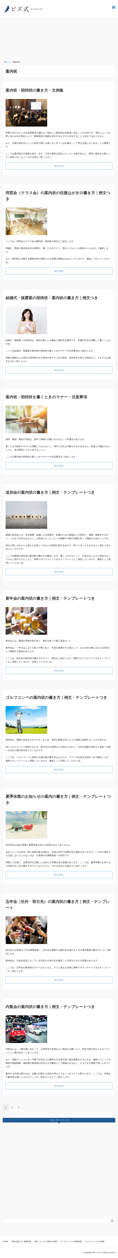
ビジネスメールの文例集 (95, 1241)
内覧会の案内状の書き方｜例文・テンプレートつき (50, 1007)
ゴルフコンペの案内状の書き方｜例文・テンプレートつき (56, 697)
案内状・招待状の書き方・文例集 (34, 90)
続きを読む (59, 166)
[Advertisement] (59, 38)
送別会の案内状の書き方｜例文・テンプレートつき (50, 492)
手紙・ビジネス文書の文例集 (45, 1241)
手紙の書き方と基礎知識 (21, 1241)
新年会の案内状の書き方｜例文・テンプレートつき (50, 598)
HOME (5, 1241)
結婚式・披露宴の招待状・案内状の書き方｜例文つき (52, 298)
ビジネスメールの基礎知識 (71, 1241)
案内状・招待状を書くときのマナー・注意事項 (46, 397)
